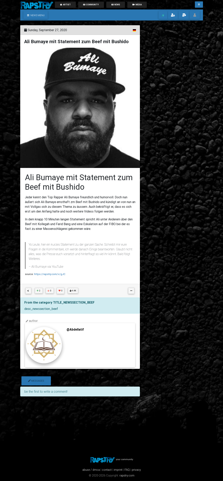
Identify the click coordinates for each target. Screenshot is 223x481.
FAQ (127, 470)
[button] (35, 15)
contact (107, 470)
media (137, 4)
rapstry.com (126, 475)
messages (36, 380)
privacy (136, 470)
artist (65, 4)
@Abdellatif (75, 329)
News (115, 4)
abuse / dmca (91, 470)
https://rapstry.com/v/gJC (49, 274)
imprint (118, 470)
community (91, 4)
